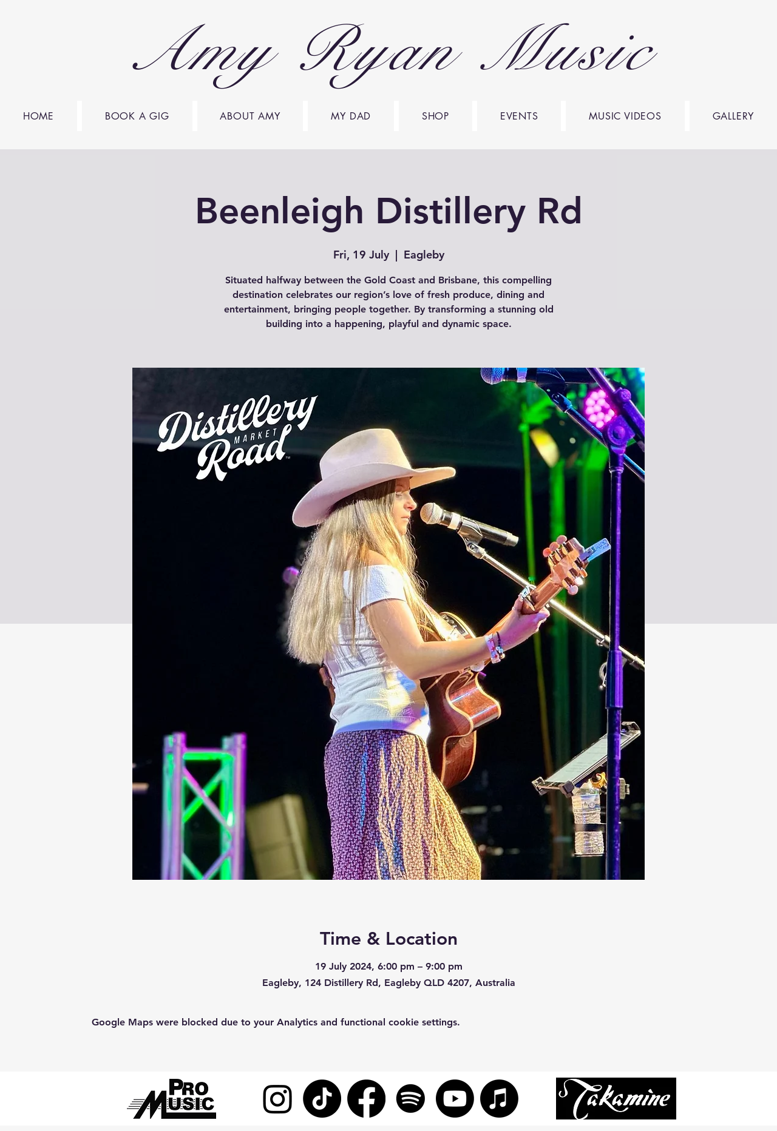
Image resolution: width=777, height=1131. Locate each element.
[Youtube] (455, 1098)
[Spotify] (411, 1098)
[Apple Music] (499, 1098)
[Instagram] (278, 1098)
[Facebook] (366, 1098)
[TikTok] (322, 1098)
